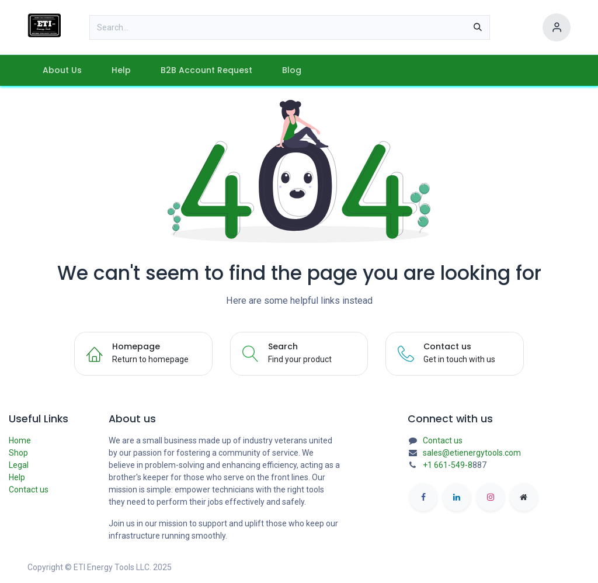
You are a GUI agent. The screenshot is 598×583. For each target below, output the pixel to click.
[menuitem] (61, 70)
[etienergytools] (524, 497)
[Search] (477, 27)
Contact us (28, 489)
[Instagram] (491, 497)
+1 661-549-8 (447, 465)
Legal (19, 465)
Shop (18, 452)
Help (17, 477)
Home (20, 440)
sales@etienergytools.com (472, 452)
